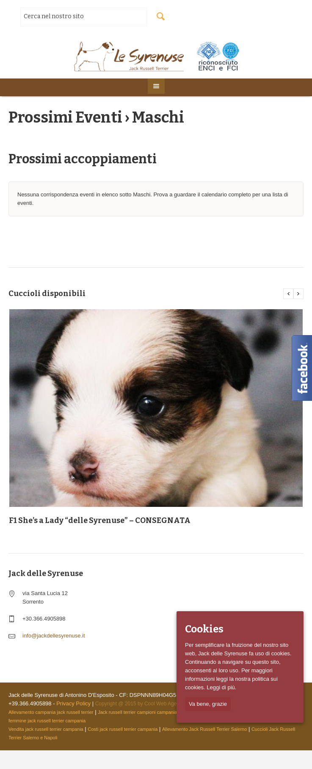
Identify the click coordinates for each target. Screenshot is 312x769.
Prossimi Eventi (65, 117)
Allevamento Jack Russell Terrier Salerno (204, 729)
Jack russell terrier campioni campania (137, 712)
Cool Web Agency (164, 704)
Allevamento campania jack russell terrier (51, 712)
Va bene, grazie (208, 704)
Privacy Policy (73, 703)
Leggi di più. (221, 687)
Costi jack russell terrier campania (122, 729)
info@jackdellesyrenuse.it (53, 635)
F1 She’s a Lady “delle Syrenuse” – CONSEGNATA (100, 520)
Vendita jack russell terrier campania (45, 729)
